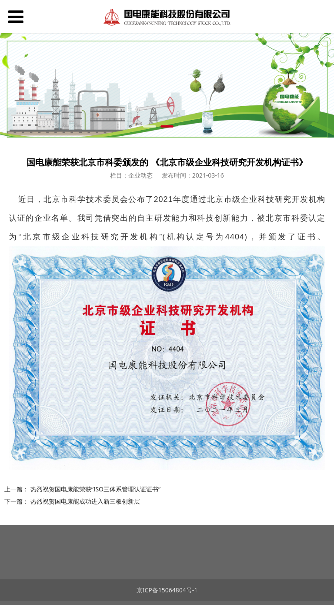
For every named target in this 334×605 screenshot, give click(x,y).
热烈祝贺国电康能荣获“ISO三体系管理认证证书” (95, 489)
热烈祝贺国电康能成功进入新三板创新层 (85, 501)
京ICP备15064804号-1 (167, 590)
